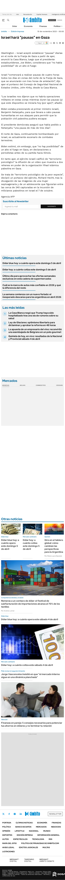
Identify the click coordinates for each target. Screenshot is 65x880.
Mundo (46, 831)
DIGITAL (15, 860)
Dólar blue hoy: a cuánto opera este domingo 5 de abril (32, 263)
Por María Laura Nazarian (53, 556)
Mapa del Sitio (9, 843)
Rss (50, 839)
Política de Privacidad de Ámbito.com (40, 843)
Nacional (34, 831)
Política (57, 26)
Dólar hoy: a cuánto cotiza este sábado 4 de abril (27, 665)
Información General (48, 835)
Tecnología (38, 839)
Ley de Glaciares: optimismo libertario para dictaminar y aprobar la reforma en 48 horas (32, 324)
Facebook (9, 814)
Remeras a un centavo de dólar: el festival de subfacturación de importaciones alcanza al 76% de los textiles (30, 603)
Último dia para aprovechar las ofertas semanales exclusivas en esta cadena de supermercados (29, 277)
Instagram (15, 814)
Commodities (41, 385)
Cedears (59, 385)
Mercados (41, 827)
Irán (17, 14)
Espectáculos (20, 839)
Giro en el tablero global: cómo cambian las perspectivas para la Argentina (53, 546)
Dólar (14, 26)
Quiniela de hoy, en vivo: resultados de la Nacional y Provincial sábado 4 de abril (35, 337)
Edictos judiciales (28, 847)
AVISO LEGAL (8, 847)
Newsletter (55, 814)
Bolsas (22, 385)
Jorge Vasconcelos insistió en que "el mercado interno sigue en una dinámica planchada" (30, 676)
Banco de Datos (23, 827)
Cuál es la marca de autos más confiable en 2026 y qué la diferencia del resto (32, 286)
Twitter (3, 814)
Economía (28, 26)
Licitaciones (8, 851)
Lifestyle (19, 831)
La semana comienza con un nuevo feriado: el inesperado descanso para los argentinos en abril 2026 (32, 296)
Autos (5, 839)
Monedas (5, 385)
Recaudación (27, 14)
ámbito (4, 31)
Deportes (7, 835)
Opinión (6, 831)
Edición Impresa (25, 835)
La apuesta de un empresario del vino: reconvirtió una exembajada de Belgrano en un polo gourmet (35, 331)
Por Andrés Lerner (7, 611)
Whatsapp (33, 814)
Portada (6, 823)
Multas (46, 847)
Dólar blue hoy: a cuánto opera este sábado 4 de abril (29, 619)
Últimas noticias (24, 823)
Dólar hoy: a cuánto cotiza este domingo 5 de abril (29, 269)
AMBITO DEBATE (46, 860)
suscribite (52, 20)
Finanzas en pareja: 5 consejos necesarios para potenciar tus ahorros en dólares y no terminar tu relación (31, 724)
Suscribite (52, 206)
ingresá (59, 20)
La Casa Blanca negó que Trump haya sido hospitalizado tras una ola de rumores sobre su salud (33, 315)
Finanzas (43, 26)
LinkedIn (21, 814)
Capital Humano (41, 14)
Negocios (56, 827)
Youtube (27, 814)
